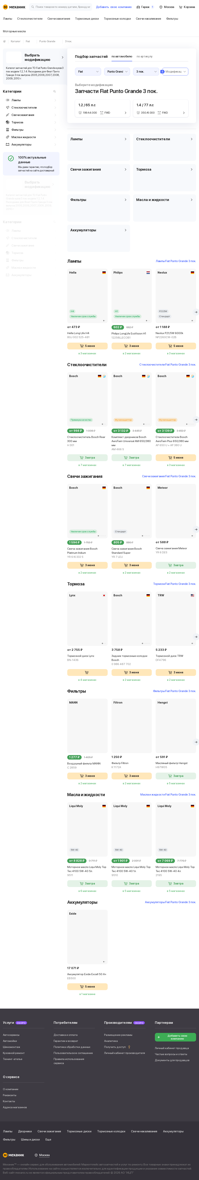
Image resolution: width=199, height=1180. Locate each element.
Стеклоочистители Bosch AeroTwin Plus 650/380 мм (174, 441)
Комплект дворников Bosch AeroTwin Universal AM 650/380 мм (127, 443)
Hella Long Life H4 (79, 335)
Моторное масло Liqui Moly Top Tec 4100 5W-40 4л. (174, 871)
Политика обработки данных (72, 1046)
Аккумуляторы (173, 1131)
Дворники (25, 1131)
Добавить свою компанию (172, 1037)
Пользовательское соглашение (73, 1053)
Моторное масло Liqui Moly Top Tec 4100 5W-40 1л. (127, 871)
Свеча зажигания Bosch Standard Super (127, 553)
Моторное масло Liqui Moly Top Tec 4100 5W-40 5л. (79, 871)
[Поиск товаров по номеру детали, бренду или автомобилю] (60, 6)
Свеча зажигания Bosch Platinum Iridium (79, 553)
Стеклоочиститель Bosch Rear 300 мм (79, 441)
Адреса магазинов (15, 1107)
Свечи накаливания (144, 1131)
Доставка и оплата (66, 1034)
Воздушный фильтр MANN (79, 766)
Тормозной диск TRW (174, 658)
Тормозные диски (79, 1131)
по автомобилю (112, 56)
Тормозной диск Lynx (79, 658)
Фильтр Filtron (127, 765)
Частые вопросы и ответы (171, 1054)
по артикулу (135, 56)
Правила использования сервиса (69, 1061)
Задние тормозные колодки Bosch (127, 660)
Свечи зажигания (49, 1131)
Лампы (7, 1131)
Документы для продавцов (172, 1060)
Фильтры (9, 1139)
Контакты (9, 1101)
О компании (10, 1089)
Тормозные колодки (111, 1131)
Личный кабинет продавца (172, 1048)
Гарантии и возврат (66, 1040)
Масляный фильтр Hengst (174, 765)
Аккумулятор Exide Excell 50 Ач (79, 976)
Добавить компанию (114, 7)
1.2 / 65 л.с (77, 105)
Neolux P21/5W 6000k (174, 335)
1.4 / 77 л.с (140, 105)
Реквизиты (9, 1095)
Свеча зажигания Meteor (174, 550)
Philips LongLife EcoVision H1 (127, 336)
